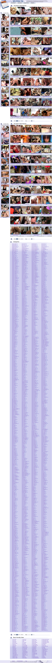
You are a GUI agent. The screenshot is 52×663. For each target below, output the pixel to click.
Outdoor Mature (34, 585)
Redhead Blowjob (43, 292)
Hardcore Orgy (24, 584)
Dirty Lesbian (24, 374)
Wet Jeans (42, 580)
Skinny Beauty (43, 381)
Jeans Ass (33, 283)
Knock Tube (5, 20)
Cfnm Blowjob (24, 252)
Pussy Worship (43, 279)
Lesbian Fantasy (34, 354)
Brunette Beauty (14, 587)
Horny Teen (23, 612)
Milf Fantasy (33, 495)
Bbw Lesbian (14, 421)
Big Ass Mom (14, 461)
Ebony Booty (23, 408)
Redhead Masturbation (44, 297)
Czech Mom (23, 356)
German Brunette (24, 513)
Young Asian (43, 612)
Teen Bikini (42, 477)
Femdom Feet (24, 462)
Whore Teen (43, 592)
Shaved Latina (43, 363)
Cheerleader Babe (24, 261)
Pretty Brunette (43, 256)
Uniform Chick (43, 555)
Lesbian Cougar (34, 349)
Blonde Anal (13, 529)
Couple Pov (23, 315)
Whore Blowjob (43, 588)
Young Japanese (43, 622)
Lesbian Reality (34, 391)
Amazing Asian (14, 312)
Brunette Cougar (14, 594)
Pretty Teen (43, 261)
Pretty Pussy (43, 260)
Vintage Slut (43, 574)
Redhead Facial (43, 294)
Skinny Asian (43, 379)
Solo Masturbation (44, 423)
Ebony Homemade (24, 412)
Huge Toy (23, 625)
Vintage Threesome (44, 576)
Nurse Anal (33, 557)
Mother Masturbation (34, 544)
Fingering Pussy (24, 475)
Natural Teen (33, 553)
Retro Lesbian (43, 309)
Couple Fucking (24, 312)
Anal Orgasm (14, 344)
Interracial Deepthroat (35, 248)
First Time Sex (24, 483)
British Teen (13, 582)
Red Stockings (43, 288)
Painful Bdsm (33, 588)
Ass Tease (13, 397)
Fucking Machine (24, 506)
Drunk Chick (23, 395)
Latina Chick (33, 312)
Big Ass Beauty (14, 453)
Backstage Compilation (15, 408)
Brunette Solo (14, 609)
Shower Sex (43, 374)
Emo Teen (23, 428)
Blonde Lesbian (14, 548)
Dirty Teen (23, 379)
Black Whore (14, 527)
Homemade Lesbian (24, 591)
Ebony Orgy (23, 420)
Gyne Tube (5, 203)
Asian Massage (14, 378)
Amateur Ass (14, 256)
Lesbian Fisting (34, 358)
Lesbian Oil (33, 379)
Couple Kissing (24, 313)
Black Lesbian (14, 511)
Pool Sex (33, 618)
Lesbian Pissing (34, 385)
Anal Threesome (14, 353)
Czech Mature (24, 354)
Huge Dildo (23, 618)
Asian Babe (13, 361)
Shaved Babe (43, 356)
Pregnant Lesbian (43, 253)
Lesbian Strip (33, 407)
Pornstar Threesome (44, 246)
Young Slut (42, 627)
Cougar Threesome (24, 310)
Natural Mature (34, 551)
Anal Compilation (14, 331)
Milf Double (33, 494)
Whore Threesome (44, 593)
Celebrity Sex (24, 251)
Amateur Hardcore (14, 283)
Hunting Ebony (34, 646)
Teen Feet (42, 494)
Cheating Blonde (24, 254)
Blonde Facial (14, 542)
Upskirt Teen (43, 561)
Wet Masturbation (43, 581)
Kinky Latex (33, 291)
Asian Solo (13, 389)
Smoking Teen (43, 418)
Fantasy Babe (24, 441)
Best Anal (13, 443)
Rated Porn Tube (25, 647)
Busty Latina (14, 627)
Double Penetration (24, 389)
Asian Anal (13, 359)
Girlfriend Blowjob (24, 524)
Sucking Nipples (43, 460)
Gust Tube (5, 26)
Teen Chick (43, 481)
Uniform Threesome (44, 559)
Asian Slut (13, 388)
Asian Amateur (14, 358)
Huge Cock (23, 616)
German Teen (24, 518)
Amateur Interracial (14, 284)
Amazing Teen (14, 322)
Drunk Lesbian (24, 396)
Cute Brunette (24, 341)
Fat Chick (23, 448)
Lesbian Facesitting (34, 353)
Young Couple (43, 620)
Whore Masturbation (44, 590)
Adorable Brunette (14, 246)
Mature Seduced (34, 474)
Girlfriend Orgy (24, 525)
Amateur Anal (14, 255)
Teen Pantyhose (43, 512)
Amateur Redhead (14, 295)
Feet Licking (23, 459)
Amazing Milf (14, 320)
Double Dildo (23, 385)
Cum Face (23, 328)
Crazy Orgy (23, 322)
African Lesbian (14, 253)
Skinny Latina (43, 387)
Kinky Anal (33, 288)
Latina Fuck (33, 315)
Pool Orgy (33, 616)
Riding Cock (43, 316)
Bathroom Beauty (14, 411)
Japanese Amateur (34, 262)
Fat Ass (23, 444)
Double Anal (23, 383)
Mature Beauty (34, 440)
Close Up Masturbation (25, 286)
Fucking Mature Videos (45, 641)
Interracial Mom (34, 255)
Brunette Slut (14, 608)
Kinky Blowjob (34, 289)
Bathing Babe (14, 409)
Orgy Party (33, 577)
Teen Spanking (43, 521)
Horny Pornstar (24, 609)
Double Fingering (24, 386)
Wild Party (42, 605)
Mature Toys (33, 483)
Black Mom (13, 514)
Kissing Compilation (34, 296)
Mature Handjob (34, 459)
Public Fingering (43, 262)
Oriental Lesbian (34, 578)
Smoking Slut (43, 417)
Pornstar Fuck (34, 624)
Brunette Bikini (14, 589)
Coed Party (23, 296)
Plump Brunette (34, 614)
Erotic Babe (23, 429)
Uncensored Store (5, 144)
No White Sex (34, 648)
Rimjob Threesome (44, 321)
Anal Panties (14, 346)
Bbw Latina (13, 420)
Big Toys (13, 491)
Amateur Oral (14, 290)
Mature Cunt (33, 448)
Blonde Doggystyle (14, 540)
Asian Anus (13, 360)
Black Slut (13, 520)
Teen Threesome (43, 527)
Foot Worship (24, 495)
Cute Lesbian (24, 344)
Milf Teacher (33, 515)
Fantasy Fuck (24, 442)
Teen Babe (42, 473)
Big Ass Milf (13, 460)
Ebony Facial (23, 410)
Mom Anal (33, 524)
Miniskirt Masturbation (35, 521)
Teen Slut (42, 519)
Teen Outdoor (43, 511)
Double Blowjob (24, 384)
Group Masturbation (24, 554)
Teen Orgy (42, 510)
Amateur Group (14, 281)
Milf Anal (33, 486)
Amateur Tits (14, 308)
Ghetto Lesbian (24, 520)
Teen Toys (42, 529)
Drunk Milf (23, 397)
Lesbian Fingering (34, 357)
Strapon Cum (43, 442)
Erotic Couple (24, 430)
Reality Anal (43, 285)
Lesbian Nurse (34, 377)
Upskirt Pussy (43, 560)
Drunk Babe (23, 392)
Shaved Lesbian (43, 364)
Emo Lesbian (24, 427)
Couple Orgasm (24, 314)
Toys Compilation (43, 551)
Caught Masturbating (25, 248)
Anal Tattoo (13, 352)
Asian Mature (14, 380)
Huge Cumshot (24, 617)
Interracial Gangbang (35, 252)
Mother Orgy (33, 546)
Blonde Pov (13, 554)
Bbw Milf (13, 424)
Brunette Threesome (15, 613)
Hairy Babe (23, 560)
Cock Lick (23, 293)
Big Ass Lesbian (14, 459)
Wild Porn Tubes (5, 157)
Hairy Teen (23, 573)
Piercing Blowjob (34, 613)
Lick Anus (33, 423)
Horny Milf (23, 606)
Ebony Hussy (34, 641)
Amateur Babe (14, 257)
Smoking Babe (43, 407)
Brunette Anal (14, 583)
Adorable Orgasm (14, 249)
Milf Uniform (33, 518)
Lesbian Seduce (34, 395)
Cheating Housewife (24, 257)
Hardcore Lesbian (24, 581)
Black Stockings (14, 522)
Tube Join (5, 53)
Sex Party (42, 350)
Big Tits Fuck (14, 488)
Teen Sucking (43, 525)
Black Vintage (14, 526)
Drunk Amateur (24, 391)
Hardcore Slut (24, 585)
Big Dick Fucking (14, 478)
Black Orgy (13, 516)
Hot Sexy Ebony (34, 644)
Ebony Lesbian (24, 414)
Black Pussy (13, 518)
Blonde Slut (13, 556)
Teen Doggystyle (43, 489)
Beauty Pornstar (14, 441)
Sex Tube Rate (25, 648)
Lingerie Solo (33, 427)
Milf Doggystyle (34, 493)
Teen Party (42, 513)
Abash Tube (5, 177)
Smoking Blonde (43, 409)
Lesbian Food (33, 359)
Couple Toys (23, 316)
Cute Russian (24, 346)
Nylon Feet (33, 561)
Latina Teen (33, 330)
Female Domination (24, 461)
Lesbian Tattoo (34, 410)
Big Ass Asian (14, 451)
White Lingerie (43, 586)
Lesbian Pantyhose (34, 383)
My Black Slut (34, 647)
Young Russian (43, 626)
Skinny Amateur (43, 377)
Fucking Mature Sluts (45, 640)
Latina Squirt (33, 329)
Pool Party (33, 617)
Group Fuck (23, 553)
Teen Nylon (43, 508)
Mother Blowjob (34, 542)
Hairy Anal (23, 558)
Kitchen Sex (33, 298)
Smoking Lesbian (43, 414)
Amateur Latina (14, 285)
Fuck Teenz (43, 644)
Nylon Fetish (33, 562)
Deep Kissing (24, 360)
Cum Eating (23, 327)
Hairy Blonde (23, 562)
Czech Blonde (24, 350)
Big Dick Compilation (15, 476)
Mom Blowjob (33, 525)
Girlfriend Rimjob (24, 526)
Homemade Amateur (25, 587)
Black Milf (13, 513)
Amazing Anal (14, 311)
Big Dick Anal (14, 474)
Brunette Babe (14, 585)
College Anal (23, 298)
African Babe (14, 252)
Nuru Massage (34, 559)
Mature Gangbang (34, 457)
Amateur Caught (14, 263)
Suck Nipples (43, 452)
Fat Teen (23, 457)
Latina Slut (33, 327)
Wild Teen (42, 608)
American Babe (14, 323)
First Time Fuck (24, 481)
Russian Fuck (43, 331)
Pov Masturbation (43, 249)
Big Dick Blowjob (14, 475)
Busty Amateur (14, 618)
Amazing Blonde (14, 315)
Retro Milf (42, 311)
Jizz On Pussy (34, 286)
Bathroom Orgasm (14, 413)
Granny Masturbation (25, 548)
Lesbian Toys (33, 415)
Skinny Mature (43, 390)
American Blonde (14, 324)
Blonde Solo (13, 557)
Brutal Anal (13, 615)
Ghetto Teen (23, 521)
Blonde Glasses (14, 545)
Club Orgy (23, 290)
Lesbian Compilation (34, 348)
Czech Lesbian (24, 353)
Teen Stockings (43, 523)
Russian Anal (43, 323)
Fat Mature (23, 452)
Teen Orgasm (43, 509)
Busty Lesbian (14, 628)
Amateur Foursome (14, 278)
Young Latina (43, 623)
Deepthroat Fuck (24, 362)
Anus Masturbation (14, 356)
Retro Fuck (42, 308)
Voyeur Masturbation (44, 577)
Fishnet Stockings (24, 488)
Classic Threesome (24, 277)
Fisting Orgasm (24, 490)
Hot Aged (43, 647)
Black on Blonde (14, 528)
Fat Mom (23, 454)
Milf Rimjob (33, 507)
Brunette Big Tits (14, 588)
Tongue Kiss (43, 546)
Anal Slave (13, 349)
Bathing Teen (14, 410)
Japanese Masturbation (35, 276)
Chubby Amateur (24, 263)
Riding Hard (43, 319)
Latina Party (33, 324)
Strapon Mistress (43, 444)
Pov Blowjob (43, 247)
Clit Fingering (24, 278)
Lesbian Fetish (34, 356)
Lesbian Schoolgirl (34, 393)
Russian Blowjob (43, 327)
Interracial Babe (34, 244)
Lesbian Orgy (33, 381)
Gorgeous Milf (24, 541)
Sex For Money (43, 348)
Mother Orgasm (34, 545)
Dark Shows (5, 33)
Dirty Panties (23, 377)
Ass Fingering (14, 393)
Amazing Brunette (14, 316)
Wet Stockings (43, 585)
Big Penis (13, 484)
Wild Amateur (43, 594)
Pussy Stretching (43, 275)
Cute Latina (23, 343)
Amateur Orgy (14, 292)
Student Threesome (44, 451)
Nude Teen (33, 556)
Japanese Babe (34, 265)
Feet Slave (23, 460)
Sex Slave (42, 351)
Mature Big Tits (34, 442)
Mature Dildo (33, 449)
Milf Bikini (33, 489)
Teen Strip (42, 524)
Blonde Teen (14, 560)
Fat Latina (23, 450)
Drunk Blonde (24, 393)
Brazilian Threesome (15, 575)
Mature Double (34, 451)
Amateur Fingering (14, 277)
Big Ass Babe (14, 452)
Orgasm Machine (34, 575)
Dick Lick (23, 363)
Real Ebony (43, 283)
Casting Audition (24, 246)
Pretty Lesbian (43, 259)
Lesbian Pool (33, 386)
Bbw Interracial (14, 419)
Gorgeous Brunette (24, 539)
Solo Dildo (42, 421)
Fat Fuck (23, 449)
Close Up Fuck (24, 284)
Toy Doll (42, 548)
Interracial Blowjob (34, 246)
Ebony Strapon (24, 423)
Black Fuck (13, 510)
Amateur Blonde (14, 259)
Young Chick (43, 619)
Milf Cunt (33, 492)
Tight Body (42, 539)
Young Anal (43, 611)
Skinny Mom (43, 392)
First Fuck (23, 478)
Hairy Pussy (23, 572)
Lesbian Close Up (34, 346)
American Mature (14, 327)
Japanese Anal (34, 263)
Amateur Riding (14, 296)
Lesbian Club (33, 347)
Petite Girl (33, 609)
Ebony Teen (23, 425)
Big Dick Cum (14, 477)
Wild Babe (42, 595)
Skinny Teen (43, 396)
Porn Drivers (5, 106)
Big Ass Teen (14, 463)
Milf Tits (33, 517)
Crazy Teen (23, 324)
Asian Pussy (14, 387)
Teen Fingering (43, 496)
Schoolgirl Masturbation (44, 341)
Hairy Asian (23, 559)
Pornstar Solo (43, 244)
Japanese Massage (34, 275)
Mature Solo (33, 476)
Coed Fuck (23, 294)
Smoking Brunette (43, 410)
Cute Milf (23, 345)
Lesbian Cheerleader (34, 345)
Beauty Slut (13, 442)
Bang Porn (5, 66)
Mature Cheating (34, 446)
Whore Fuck (43, 589)
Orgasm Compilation (34, 574)
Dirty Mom (23, 376)
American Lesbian (14, 326)
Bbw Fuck (13, 418)
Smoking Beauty (43, 408)
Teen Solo (42, 520)
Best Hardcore (14, 448)
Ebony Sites (34, 643)
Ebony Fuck (23, 411)
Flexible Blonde (24, 491)
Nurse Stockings (34, 558)
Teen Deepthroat (43, 487)
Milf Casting (33, 491)
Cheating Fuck (24, 256)
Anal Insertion (14, 342)
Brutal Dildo (13, 616)
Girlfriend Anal (24, 523)
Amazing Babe (14, 313)
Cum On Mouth (24, 330)
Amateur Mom (14, 288)
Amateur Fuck (14, 279)
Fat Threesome (24, 458)
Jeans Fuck (33, 284)
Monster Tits (33, 540)
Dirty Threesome (24, 380)
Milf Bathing (33, 487)
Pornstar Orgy (34, 628)
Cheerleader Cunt (24, 262)
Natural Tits (33, 554)
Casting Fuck (24, 247)
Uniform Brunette (43, 554)
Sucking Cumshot (43, 458)
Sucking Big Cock (43, 454)
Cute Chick (23, 342)
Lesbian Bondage (34, 343)
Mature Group (34, 458)
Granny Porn (44, 645)
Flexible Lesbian (24, 492)
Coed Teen (23, 297)
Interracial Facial (34, 250)
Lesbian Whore (34, 419)
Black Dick (13, 509)
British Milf (13, 581)
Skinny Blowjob (43, 384)
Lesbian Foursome (34, 360)
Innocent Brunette (24, 628)
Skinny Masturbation (44, 389)
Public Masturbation (44, 264)
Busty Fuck (13, 626)
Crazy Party (23, 323)
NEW (19, 634)
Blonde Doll (13, 541)
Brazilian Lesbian (14, 573)
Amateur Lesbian (14, 286)
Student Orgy (43, 448)
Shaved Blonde (43, 359)
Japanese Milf (34, 278)
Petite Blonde (33, 607)
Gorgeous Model (24, 542)
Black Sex (13, 519)
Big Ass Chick (14, 456)
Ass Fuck (13, 395)
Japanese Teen (34, 281)
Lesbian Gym (33, 363)
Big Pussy (13, 485)
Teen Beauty (43, 475)
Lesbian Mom (33, 374)
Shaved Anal (43, 354)
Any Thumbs (5, 190)
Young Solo (43, 628)
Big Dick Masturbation (15, 479)
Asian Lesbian (14, 377)
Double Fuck (23, 388)
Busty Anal (13, 619)
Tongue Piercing (43, 547)
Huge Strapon (24, 623)
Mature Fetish (33, 454)
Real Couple (43, 282)
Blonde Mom (14, 551)
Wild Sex (42, 606)
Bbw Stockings (14, 428)
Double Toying (24, 390)
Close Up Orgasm (24, 287)
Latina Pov (33, 326)
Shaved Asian (43, 355)
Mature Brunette (34, 445)
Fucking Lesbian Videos (45, 639)
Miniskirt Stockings (34, 523)
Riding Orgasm (43, 320)
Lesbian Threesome (34, 413)
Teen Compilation (43, 482)
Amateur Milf (14, 287)
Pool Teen (33, 619)
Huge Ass (23, 614)
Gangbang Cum (24, 508)
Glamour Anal (24, 529)
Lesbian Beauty (34, 341)
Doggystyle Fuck (24, 382)
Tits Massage (43, 545)
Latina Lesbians (34, 318)
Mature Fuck (33, 456)
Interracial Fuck (34, 251)
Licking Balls (33, 425)
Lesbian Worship (34, 420)
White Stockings (43, 587)
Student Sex (43, 450)
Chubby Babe (24, 264)
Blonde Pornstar (14, 553)
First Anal (23, 476)
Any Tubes (5, 197)
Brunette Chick (14, 593)
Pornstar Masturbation (35, 626)
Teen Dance (43, 486)
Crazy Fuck (23, 320)
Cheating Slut (24, 260)
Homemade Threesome (25, 595)
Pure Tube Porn (5, 217)
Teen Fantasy (43, 493)
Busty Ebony (14, 625)
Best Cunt (13, 446)
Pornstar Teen (43, 245)
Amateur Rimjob (14, 297)
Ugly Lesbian (43, 553)
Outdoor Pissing (34, 586)
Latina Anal (33, 308)
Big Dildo (13, 480)
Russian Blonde (43, 326)
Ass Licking (13, 396)
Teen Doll (42, 490)
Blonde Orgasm (14, 552)
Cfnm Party (23, 253)
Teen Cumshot (43, 484)
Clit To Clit (23, 282)
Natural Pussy (34, 552)
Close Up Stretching (24, 289)
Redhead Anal (43, 289)
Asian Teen (13, 391)
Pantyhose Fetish (34, 593)
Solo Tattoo (43, 426)
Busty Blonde (14, 623)
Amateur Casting (14, 262)
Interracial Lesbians (34, 253)
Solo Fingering (43, 422)
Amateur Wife (14, 310)
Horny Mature (24, 605)
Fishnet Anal (23, 484)
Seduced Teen (43, 346)
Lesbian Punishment (34, 389)
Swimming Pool (43, 463)
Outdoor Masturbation (35, 584)
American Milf (14, 328)
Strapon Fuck (43, 443)
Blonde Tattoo (14, 559)
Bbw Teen (13, 429)
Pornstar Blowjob (34, 622)
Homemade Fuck (24, 590)
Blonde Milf (13, 550)
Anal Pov (13, 348)
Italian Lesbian (34, 261)
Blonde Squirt (14, 558)
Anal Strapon (14, 351)
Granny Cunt (23, 544)
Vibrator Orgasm (43, 562)
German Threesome (24, 519)
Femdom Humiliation (25, 463)
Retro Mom (43, 312)
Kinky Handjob (34, 290)
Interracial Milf (34, 254)
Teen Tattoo (43, 526)
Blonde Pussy (14, 555)
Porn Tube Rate (5, 210)
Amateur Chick (14, 264)
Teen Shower (43, 518)
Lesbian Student (34, 408)
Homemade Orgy (24, 593)
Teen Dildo (42, 488)
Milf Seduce (33, 508)
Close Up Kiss (24, 285)
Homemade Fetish (24, 589)
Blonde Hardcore (14, 547)
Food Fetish (23, 493)
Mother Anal (33, 541)
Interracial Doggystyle (35, 249)
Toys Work (42, 552)
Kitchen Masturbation (35, 297)
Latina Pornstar (34, 325)
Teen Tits (42, 528)
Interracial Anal (34, 243)
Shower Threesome (44, 375)
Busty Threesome (24, 245)
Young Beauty (43, 614)
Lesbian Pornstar (34, 387)
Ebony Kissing (24, 413)
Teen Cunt (42, 485)
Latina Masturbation (34, 319)
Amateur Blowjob (14, 260)
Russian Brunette (43, 328)
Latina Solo (33, 328)
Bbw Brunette (14, 417)
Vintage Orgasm (43, 572)
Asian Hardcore (14, 375)
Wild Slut (42, 607)
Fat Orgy (23, 455)
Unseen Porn (5, 150)
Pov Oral (42, 250)
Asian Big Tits (14, 364)
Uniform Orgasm (43, 558)
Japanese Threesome (35, 282)
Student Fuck (43, 447)
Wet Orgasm (43, 582)
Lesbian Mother (34, 376)
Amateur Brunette (14, 261)
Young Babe (43, 613)
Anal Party (13, 347)
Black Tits (13, 525)
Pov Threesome (43, 252)
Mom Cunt (33, 526)
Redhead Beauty (43, 291)
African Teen (14, 254)
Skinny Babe (43, 380)
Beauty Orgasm (14, 440)
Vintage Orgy (43, 573)
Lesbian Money (34, 375)
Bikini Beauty (14, 494)
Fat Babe (23, 445)
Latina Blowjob (34, 311)
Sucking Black (43, 456)
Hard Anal (23, 575)
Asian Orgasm (14, 383)
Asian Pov (13, 386)
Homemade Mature (24, 592)
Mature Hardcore (34, 460)
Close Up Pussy (24, 288)
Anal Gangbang (14, 341)
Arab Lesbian (14, 357)
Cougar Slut (23, 309)
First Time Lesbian (24, 482)
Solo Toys (42, 428)
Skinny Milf (42, 391)
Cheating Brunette (24, 255)
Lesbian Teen (33, 412)
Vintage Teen (43, 575)
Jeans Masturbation (34, 285)
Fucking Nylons (44, 643)
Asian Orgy (13, 384)
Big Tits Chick (14, 487)
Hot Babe (23, 613)
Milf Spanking (33, 510)
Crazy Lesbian (24, 321)
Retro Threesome (43, 315)
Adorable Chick (14, 247)
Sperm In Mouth (43, 430)
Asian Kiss (13, 376)
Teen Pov (42, 515)
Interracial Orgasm (34, 256)
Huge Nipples (24, 621)
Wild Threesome (43, 609)
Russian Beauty (43, 325)
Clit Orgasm (23, 280)
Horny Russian (24, 611)
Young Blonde (43, 616)
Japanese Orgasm (34, 279)
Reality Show (43, 286)
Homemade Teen (24, 594)
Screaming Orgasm (44, 344)
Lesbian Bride (33, 344)
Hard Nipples (23, 577)
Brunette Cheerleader (15, 592)
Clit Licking (23, 279)
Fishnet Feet (23, 485)
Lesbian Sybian (34, 409)
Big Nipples (13, 483)
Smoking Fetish (43, 412)
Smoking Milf (43, 416)
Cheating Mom (24, 259)
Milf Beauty (33, 488)
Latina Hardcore (34, 317)
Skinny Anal (43, 378)
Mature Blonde (34, 443)
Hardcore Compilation (25, 580)
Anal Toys (13, 354)
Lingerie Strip (33, 428)
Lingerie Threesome (34, 429)
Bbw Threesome (14, 430)
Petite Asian (33, 606)
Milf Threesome (34, 516)
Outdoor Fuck (33, 583)
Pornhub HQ (5, 92)
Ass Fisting (13, 394)
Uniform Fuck (43, 556)
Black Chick (13, 507)
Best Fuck (13, 447)
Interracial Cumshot (34, 247)
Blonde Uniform (14, 561)
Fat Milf (23, 453)
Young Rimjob (43, 625)
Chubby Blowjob (24, 265)
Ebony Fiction (34, 639)
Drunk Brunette (24, 394)
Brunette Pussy (14, 607)
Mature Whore (34, 484)
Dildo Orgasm (24, 364)
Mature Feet (33, 453)
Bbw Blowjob (14, 416)
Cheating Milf (24, 258)
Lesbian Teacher (34, 411)
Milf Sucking (33, 514)
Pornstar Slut (43, 243)
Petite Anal (33, 605)
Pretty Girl (42, 258)
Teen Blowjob (43, 478)
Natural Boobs (34, 549)
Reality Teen (43, 287)
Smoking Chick (43, 411)
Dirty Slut (23, 378)
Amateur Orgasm (14, 291)
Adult (5, 183)
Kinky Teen (33, 294)
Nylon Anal (33, 560)
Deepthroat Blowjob (24, 361)
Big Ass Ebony (14, 457)
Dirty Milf (23, 375)
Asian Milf (13, 381)
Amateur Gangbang (15, 280)
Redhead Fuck (43, 295)
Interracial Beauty (34, 245)
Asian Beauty (14, 363)
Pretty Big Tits (43, 254)
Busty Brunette (14, 624)
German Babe (24, 511)
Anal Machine (14, 343)
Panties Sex (33, 592)
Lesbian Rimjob (34, 392)
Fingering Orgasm (24, 474)
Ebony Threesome (24, 426)
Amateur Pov (14, 294)
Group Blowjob (24, 552)
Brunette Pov (14, 606)
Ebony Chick (23, 409)
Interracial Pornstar (34, 258)
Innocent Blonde (24, 627)
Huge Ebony (23, 619)
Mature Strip (33, 479)
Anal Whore (13, 355)
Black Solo (13, 521)
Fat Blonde (23, 446)
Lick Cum (33, 424)
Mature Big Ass (34, 441)
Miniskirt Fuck (33, 520)
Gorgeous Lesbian (24, 540)
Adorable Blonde (14, 245)
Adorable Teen (14, 250)
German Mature (24, 516)
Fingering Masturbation (25, 473)
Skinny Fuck (43, 386)
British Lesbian (14, 579)
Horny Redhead (24, 610)
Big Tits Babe (14, 486)
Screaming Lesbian (44, 343)
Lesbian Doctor (34, 351)
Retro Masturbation (44, 310)
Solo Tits (42, 427)
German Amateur (24, 509)
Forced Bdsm (24, 496)
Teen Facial (43, 492)
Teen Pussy (43, 516)
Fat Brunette (23, 447)
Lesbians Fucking (34, 422)
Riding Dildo (43, 318)
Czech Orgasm (24, 357)
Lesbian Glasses (34, 361)
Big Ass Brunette (14, 455)
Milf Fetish (33, 496)
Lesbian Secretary (34, 394)
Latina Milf (33, 320)
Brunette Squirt (14, 610)
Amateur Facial (14, 275)
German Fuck (24, 514)
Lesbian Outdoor (34, 382)
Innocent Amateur (24, 626)
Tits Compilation (43, 543)
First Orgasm (23, 479)
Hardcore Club (24, 579)
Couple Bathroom (24, 311)
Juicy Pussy (33, 287)
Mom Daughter (34, 527)
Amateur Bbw (14, 258)
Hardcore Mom (24, 582)
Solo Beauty (43, 419)
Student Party (43, 449)
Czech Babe (23, 349)
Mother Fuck (33, 543)
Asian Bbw (13, 362)
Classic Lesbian (24, 276)
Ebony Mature (24, 416)
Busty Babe (13, 621)
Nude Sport (33, 555)
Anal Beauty (13, 330)
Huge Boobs (23, 615)
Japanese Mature (34, 277)
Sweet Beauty (43, 462)
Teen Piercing (43, 514)
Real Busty (42, 281)
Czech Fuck (23, 352)
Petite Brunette (34, 608)
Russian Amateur (43, 322)
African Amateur (14, 251)
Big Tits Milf (13, 490)
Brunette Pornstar (14, 605)
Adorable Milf (14, 248)
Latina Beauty (33, 310)
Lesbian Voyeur (34, 418)
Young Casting (43, 618)
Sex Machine (43, 349)
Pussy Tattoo (43, 276)
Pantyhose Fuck (34, 594)
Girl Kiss (23, 522)
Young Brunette (43, 617)
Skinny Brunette (43, 385)
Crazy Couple (24, 318)
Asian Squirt (13, 390)
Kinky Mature (33, 293)
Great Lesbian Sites (45, 646)
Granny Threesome (24, 550)
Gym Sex (23, 556)
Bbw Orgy (13, 426)
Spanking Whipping (44, 429)
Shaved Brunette (43, 360)
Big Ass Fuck (14, 458)
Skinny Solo (43, 395)
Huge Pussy (23, 622)
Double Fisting (24, 387)
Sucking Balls (43, 453)
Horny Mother (24, 608)
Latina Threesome (34, 331)
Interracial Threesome (35, 260)
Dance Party (23, 359)
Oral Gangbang (34, 572)
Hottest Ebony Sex (35, 645)
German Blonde (24, 512)
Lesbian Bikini (34, 342)
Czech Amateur (24, 348)
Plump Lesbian (34, 615)
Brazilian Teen (14, 574)
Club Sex (23, 292)
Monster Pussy (34, 539)
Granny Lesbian (24, 547)
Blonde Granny (14, 546)
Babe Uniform (14, 407)
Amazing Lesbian (14, 319)
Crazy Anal (23, 317)
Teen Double (43, 491)
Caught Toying (24, 249)
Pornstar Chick (34, 623)
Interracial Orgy (34, 257)
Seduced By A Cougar (44, 345)
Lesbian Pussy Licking (35, 390)
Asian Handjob (14, 374)
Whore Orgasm (43, 591)
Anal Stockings (14, 350)
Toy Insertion (43, 549)
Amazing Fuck (14, 318)
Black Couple (14, 508)
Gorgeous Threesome (25, 543)
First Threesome (24, 480)
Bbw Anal (13, 415)
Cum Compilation (24, 326)
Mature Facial (33, 452)
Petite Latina (33, 610)
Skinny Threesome (44, 397)
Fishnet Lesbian (24, 486)
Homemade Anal (24, 588)
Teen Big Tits (43, 476)
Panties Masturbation (35, 590)
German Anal (24, 510)
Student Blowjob (43, 446)
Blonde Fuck (14, 544)
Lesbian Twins (34, 416)
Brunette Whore (14, 614)
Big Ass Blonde (14, 454)
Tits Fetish (42, 544)
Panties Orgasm (34, 591)
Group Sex (23, 555)
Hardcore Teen (24, 586)
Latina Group (33, 316)
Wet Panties (43, 583)
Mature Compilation (34, 447)
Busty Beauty (14, 622)
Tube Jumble (5, 137)
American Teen (14, 329)
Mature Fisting (34, 455)
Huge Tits (23, 624)
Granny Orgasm (24, 549)
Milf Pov (33, 506)
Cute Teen (23, 347)
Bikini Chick (13, 495)
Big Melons (13, 481)
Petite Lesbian (34, 611)
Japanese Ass (34, 264)
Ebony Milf (23, 417)
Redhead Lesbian (43, 296)
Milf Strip (33, 513)
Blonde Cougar (14, 539)
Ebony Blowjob (24, 407)
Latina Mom (33, 321)
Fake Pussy (23, 440)
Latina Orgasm (34, 322)
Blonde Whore (14, 562)
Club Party (23, 291)
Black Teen (13, 523)
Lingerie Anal (33, 426)
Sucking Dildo (43, 459)
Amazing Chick (14, 317)
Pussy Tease (43, 277)
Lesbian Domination (34, 352)
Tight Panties (43, 540)
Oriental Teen (33, 579)
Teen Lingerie (43, 506)
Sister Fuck (43, 376)
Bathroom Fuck (14, 412)
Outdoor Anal (33, 580)
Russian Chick (43, 329)
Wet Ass (42, 578)
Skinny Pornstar (43, 393)
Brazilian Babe (14, 572)
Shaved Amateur (43, 353)
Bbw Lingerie (14, 422)
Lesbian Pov (33, 388)
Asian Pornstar (14, 385)
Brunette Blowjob (14, 590)
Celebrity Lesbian (24, 250)
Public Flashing (43, 263)
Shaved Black (43, 358)
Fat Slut (23, 456)
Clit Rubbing (23, 281)
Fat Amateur (23, 443)
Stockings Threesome (44, 440)
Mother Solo (33, 547)
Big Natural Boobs (14, 482)
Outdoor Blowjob (34, 581)
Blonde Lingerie (14, 549)
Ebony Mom (23, 418)
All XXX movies (5, 46)
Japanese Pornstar (34, 280)
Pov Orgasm (43, 251)
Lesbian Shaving (34, 396)
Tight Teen (42, 542)
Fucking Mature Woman (45, 642)
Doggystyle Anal (24, 381)
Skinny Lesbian (43, 388)
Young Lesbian (43, 624)
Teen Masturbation (44, 507)
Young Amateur (43, 610)
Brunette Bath (14, 586)
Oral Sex (33, 573)
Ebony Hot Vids (34, 640)
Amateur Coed (14, 265)
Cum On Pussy (24, 331)
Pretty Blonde (43, 255)
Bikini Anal (13, 492)
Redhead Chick (43, 293)
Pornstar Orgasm (34, 627)
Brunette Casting (14, 591)
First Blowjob (23, 477)
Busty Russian (24, 243)
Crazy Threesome (24, 325)
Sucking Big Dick (43, 455)
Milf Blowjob (33, 490)
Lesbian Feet (33, 355)
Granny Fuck (23, 545)
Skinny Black (43, 382)
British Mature (14, 580)
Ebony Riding (24, 421)
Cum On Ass (23, 329)
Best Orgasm (14, 449)
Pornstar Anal (33, 620)
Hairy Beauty (23, 561)
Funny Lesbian (24, 507)
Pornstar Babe (34, 621)
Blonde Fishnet (14, 543)
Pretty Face (43, 257)
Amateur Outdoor (14, 293)
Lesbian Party (33, 384)
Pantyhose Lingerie (34, 595)
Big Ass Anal (14, 450)
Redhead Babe (43, 290)
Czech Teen (23, 358)
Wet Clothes (43, 579)
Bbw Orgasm (14, 425)
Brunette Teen (14, 612)
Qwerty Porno (5, 130)
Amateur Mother (14, 289)
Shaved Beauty (43, 357)
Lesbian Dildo (33, 350)
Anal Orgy (13, 345)
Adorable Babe (14, 244)
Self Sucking (43, 347)
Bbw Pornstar (14, 427)
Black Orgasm (14, 515)
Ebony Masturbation (24, 415)
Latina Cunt (33, 313)
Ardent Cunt (5, 59)
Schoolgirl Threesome (44, 342)
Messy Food (33, 485)
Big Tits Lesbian (14, 489)
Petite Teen (33, 612)
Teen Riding (43, 517)
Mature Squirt (33, 477)
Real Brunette (43, 280)
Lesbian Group (34, 362)
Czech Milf (23, 355)
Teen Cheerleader (43, 480)
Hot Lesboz (43, 648)
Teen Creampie (43, 483)
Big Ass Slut (13, 462)
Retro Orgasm (43, 313)
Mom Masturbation (34, 529)
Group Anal (23, 551)
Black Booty (13, 506)
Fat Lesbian (23, 451)
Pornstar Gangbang (34, 625)
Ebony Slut (23, 422)
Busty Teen (23, 244)
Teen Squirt (43, 522)
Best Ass (13, 444)
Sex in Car (42, 352)
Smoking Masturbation (44, 415)
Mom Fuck (33, 528)
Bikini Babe (13, 493)
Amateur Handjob (14, 282)
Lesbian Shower (34, 397)
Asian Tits (13, 392)
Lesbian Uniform (34, 417)
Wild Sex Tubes (5, 164)
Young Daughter (43, 621)
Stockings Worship (44, 441)
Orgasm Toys (33, 576)
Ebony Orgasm (24, 419)
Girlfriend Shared (24, 527)
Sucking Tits (43, 461)
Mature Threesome (34, 482)
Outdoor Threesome (34, 587)
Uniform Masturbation (44, 557)
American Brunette (14, 325)
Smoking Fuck (43, 413)
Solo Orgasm (43, 424)
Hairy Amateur (24, 557)
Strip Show (42, 445)
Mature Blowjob (34, 444)
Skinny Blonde (43, 383)
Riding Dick (43, 317)
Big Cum (13, 473)
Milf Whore (33, 519)
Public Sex (42, 265)
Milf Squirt (33, 511)
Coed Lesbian (24, 295)
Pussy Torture (43, 278)
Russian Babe (43, 324)
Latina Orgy (33, 323)
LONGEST (21, 634)
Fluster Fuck (5, 79)
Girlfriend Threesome (25, 528)
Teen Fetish (43, 495)
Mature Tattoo (33, 481)
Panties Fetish (34, 589)
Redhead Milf (43, 298)
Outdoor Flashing (34, 582)
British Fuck (13, 578)
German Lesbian (24, 515)
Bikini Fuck (13, 496)
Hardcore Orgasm (24, 583)
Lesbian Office (34, 378)
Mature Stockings (34, 478)
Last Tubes (5, 86)
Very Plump (5, 39)
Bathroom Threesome (15, 414)
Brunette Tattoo (14, 611)
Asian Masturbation (14, 379)
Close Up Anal (24, 283)
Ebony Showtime (34, 642)
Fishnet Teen (23, 489)
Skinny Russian (43, 394)
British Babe (13, 577)
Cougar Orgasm (24, 308)
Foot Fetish (23, 494)
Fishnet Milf (23, 487)
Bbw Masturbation (14, 423)
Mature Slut (33, 475)
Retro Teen (42, 314)
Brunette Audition (14, 584)
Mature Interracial (34, 461)
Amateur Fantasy (14, 276)
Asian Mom (13, 382)
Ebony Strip (23, 424)
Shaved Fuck (43, 362)
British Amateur (14, 576)
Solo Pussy (43, 425)
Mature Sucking (34, 480)
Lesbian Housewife (34, 364)
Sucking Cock (43, 457)
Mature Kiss (33, 462)
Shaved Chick (43, 361)
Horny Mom (23, 607)
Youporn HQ (5, 170)
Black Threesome (14, 524)
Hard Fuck (23, 576)
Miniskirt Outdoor (34, 522)
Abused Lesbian (14, 243)
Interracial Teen (34, 259)
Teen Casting (43, 479)
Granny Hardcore (24, 546)
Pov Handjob (43, 248)
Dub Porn (5, 73)
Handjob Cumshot (24, 574)
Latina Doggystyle (34, 314)
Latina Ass (33, 309)
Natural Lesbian (34, 550)
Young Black (43, 615)
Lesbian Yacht (34, 421)
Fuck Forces (5, 99)
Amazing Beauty (14, 314)
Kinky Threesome (34, 295)
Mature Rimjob (34, 473)
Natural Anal (33, 548)
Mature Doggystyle (34, 450)
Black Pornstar (14, 517)
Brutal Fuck (13, 617)
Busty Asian (13, 620)
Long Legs (33, 430)
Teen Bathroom (43, 474)
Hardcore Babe (24, 578)
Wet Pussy (42, 584)
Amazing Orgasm (14, 321)
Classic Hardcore (24, 275)
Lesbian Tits (33, 414)
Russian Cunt (43, 330)
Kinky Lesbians (34, 292)
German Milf (23, 517)
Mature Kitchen (34, 463)
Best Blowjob (14, 445)
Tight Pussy (43, 541)
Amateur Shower (14, 298)
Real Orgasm (43, 284)
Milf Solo (33, 509)
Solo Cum (42, 420)
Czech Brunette (24, 351)
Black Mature (14, 512)
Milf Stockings (34, 512)
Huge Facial (23, 620)
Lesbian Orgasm (34, 380)
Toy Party (42, 550)
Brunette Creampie (14, 595)
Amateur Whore (14, 309)
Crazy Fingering (24, 319)
